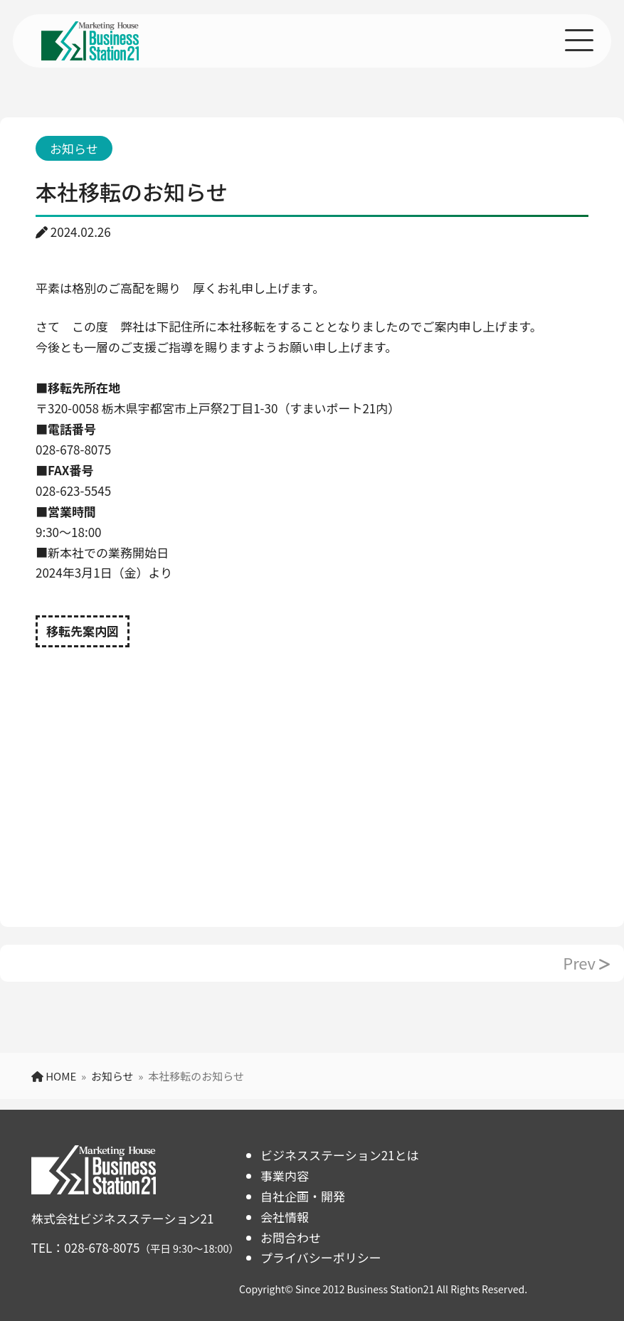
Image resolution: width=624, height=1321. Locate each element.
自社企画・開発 (302, 1196)
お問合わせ (290, 1237)
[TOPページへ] (90, 49)
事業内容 (284, 1175)
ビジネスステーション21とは (339, 1155)
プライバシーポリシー (320, 1257)
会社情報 (284, 1217)
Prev (586, 962)
